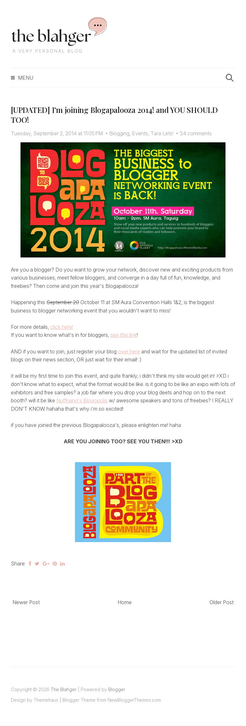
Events (140, 133)
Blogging (119, 133)
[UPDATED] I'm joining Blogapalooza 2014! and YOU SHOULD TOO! (114, 115)
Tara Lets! (162, 133)
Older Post (221, 602)
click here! (61, 327)
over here (129, 351)
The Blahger (64, 689)
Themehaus (46, 700)
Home (125, 602)
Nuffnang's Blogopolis (82, 400)
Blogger (116, 689)
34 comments (196, 133)
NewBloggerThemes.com (134, 700)
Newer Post (26, 602)
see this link (124, 335)
